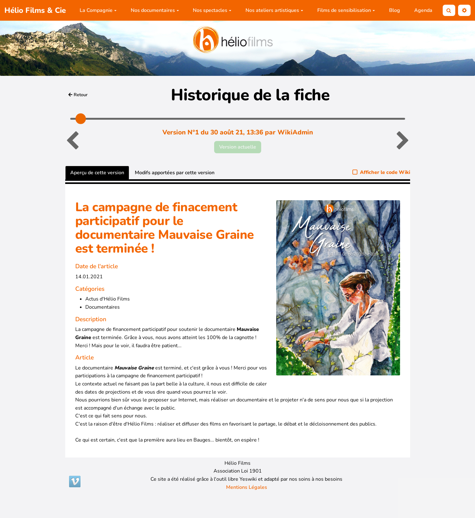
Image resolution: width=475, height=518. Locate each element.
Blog (394, 10)
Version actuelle (237, 147)
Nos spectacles (212, 10)
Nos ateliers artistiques (274, 10)
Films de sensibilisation (346, 10)
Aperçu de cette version (97, 172)
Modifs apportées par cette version (174, 172)
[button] (464, 10)
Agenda (423, 10)
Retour (78, 95)
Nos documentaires (155, 10)
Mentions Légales (246, 487)
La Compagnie (98, 10)
